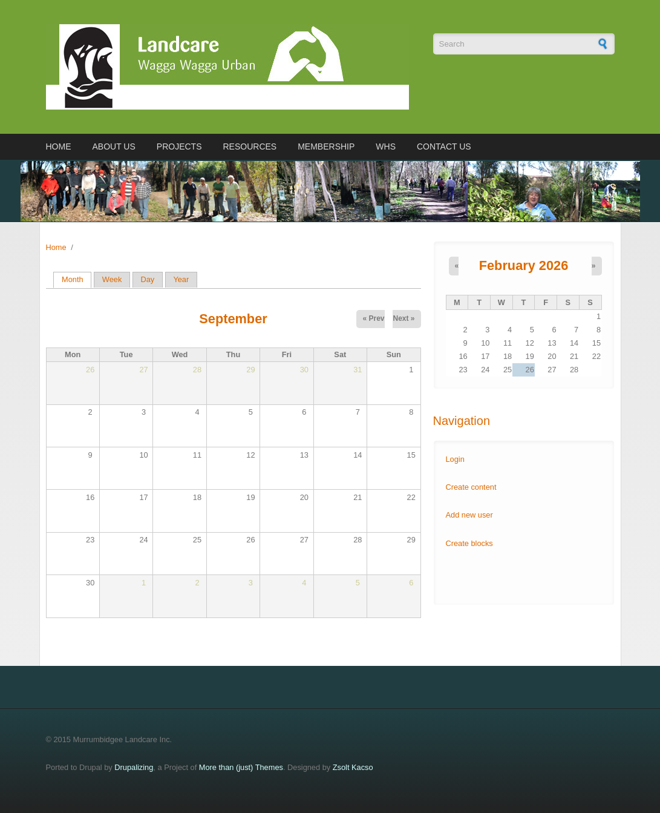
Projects (179, 146)
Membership (326, 146)
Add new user (469, 514)
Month (76, 279)
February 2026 (524, 265)
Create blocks (469, 543)
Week (112, 279)
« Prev (373, 318)
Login (455, 459)
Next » (403, 318)
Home (58, 146)
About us (114, 146)
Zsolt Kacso (353, 767)
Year (181, 279)
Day (147, 279)
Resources (250, 146)
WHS (386, 146)
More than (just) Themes (241, 767)
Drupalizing (133, 767)
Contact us (444, 146)
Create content (471, 487)
